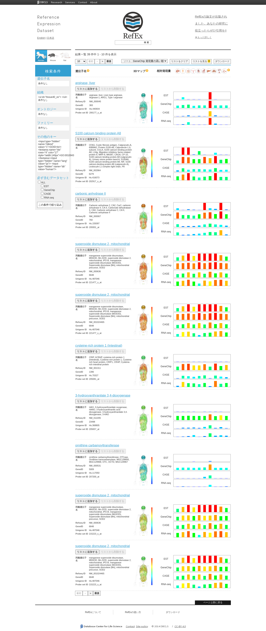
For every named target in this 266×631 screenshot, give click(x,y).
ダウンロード (222, 61)
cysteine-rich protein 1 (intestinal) (98, 345)
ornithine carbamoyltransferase (97, 445)
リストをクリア (179, 61)
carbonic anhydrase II (90, 193)
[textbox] (128, 42)
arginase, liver (85, 83)
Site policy (142, 626)
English (41, 38)
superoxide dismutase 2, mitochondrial (102, 244)
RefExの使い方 (133, 612)
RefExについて (93, 612)
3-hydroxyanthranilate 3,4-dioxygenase (102, 395)
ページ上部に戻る (212, 602)
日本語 (50, 38)
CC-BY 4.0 (180, 626)
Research (56, 2)
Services (70, 2)
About (93, 2)
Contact (82, 2)
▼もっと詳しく (203, 37)
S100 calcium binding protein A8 (98, 133)
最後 (108, 61)
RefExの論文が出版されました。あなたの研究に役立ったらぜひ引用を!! (211, 23)
